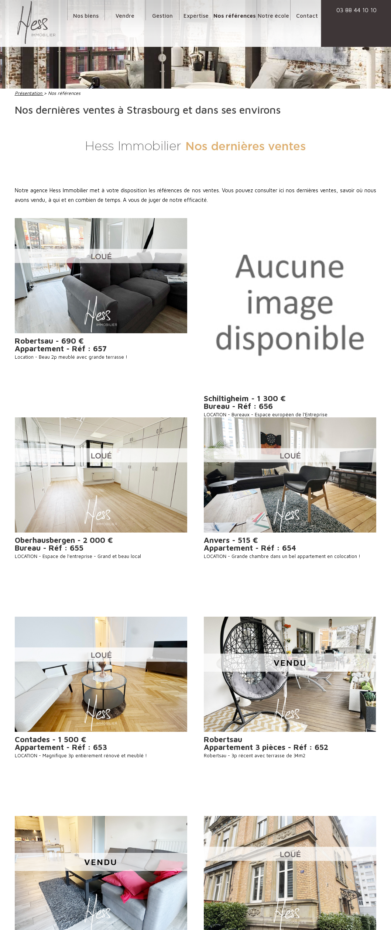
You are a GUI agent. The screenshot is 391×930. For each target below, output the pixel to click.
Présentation (29, 93)
